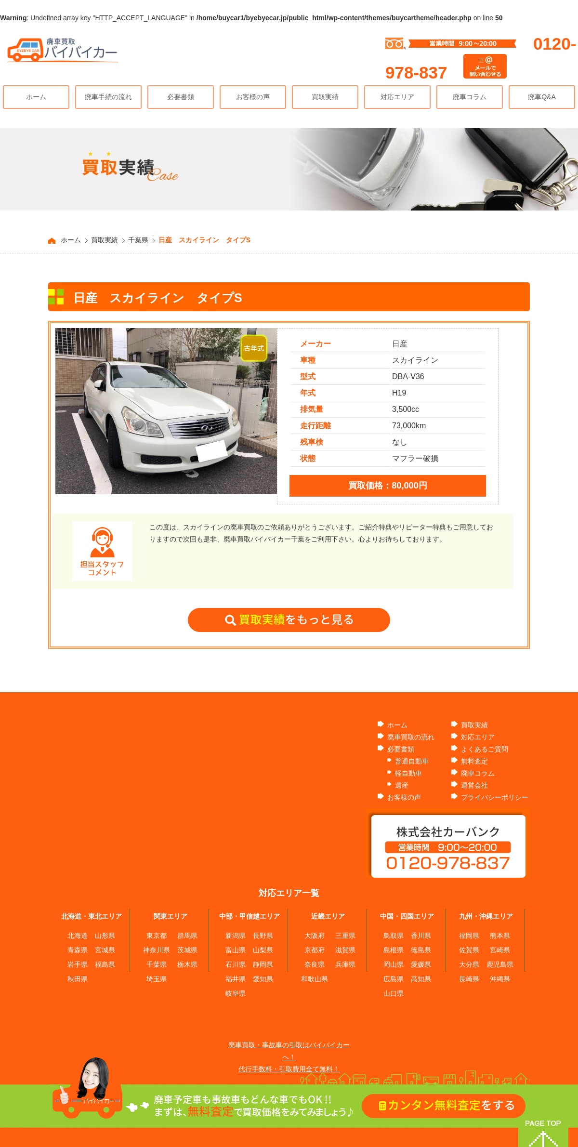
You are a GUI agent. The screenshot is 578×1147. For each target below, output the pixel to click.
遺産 (401, 785)
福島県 (105, 964)
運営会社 (474, 785)
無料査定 (474, 761)
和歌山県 (314, 979)
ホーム (36, 97)
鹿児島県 (499, 964)
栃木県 (187, 964)
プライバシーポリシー (494, 797)
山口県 (393, 993)
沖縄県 (500, 979)
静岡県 (263, 964)
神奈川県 (156, 950)
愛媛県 (421, 964)
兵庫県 (345, 964)
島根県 (393, 950)
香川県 (421, 935)
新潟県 (235, 935)
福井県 (235, 979)
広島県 (393, 979)
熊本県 (500, 935)
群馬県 (187, 935)
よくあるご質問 (484, 749)
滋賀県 (345, 950)
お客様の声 (253, 97)
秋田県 (77, 979)
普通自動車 (412, 761)
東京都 (156, 935)
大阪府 (314, 935)
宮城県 (105, 950)
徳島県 (421, 950)
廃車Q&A (542, 97)
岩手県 (77, 964)
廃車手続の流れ (108, 97)
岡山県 (393, 964)
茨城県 (187, 950)
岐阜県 (235, 993)
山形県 (105, 935)
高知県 (421, 979)
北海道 (77, 935)
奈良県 (314, 964)
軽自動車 (408, 773)
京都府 (314, 950)
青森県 (77, 950)
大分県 (469, 964)
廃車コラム (469, 97)
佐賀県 (469, 950)
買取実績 (325, 97)
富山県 (235, 950)
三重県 (345, 935)
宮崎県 (500, 950)
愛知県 (263, 979)
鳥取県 (393, 935)
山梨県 (263, 950)
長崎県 (469, 979)
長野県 (263, 935)
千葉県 (138, 240)
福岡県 (469, 935)
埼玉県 (156, 979)
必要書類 (180, 97)
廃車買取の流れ (410, 737)
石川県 (235, 964)
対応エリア (397, 97)
